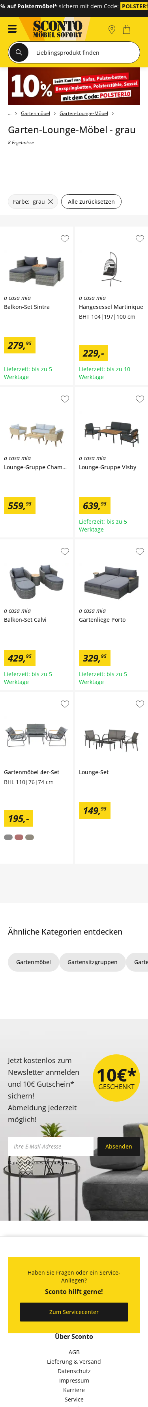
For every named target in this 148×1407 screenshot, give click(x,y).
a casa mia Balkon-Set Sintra (36, 232)
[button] (10, 29)
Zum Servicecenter (74, 1312)
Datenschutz (74, 1371)
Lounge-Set (90, 695)
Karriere (74, 1390)
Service (74, 1399)
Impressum (74, 1380)
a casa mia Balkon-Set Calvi (36, 542)
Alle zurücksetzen (91, 201)
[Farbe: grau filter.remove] (33, 201)
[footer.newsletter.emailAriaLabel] (51, 1146)
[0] (127, 29)
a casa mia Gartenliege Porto (111, 545)
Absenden (118, 1146)
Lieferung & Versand (74, 1361)
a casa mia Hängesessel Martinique (111, 232)
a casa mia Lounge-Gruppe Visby (110, 393)
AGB (74, 1352)
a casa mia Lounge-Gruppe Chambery (35, 393)
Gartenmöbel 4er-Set (27, 695)
